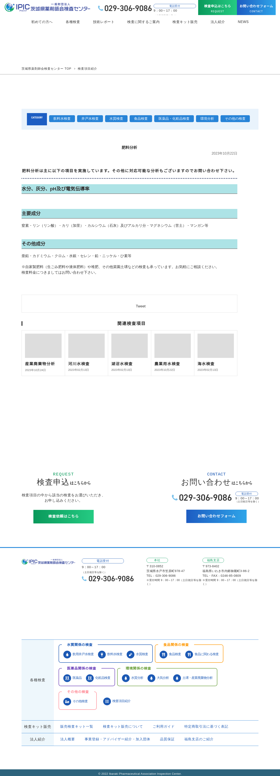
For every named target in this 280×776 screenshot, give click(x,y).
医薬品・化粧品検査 (174, 118)
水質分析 (132, 673)
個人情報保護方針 (119, 620)
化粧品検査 (98, 673)
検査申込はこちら (217, 9)
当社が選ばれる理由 (95, 612)
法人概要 (67, 735)
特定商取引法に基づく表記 (199, 722)
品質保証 (162, 735)
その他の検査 (235, 118)
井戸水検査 (90, 118)
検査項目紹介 (117, 697)
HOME (29, 612)
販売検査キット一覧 (76, 722)
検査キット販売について (120, 722)
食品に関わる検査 (202, 650)
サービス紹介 (57, 612)
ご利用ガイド (158, 722)
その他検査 (75, 697)
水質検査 (116, 118)
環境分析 (207, 118)
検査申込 (86, 620)
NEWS (243, 22)
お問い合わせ (57, 620)
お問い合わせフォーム (256, 9)
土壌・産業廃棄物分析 (193, 673)
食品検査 (141, 118)
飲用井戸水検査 (78, 650)
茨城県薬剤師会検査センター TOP (46, 68)
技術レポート (104, 22)
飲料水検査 (62, 118)
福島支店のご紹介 (193, 735)
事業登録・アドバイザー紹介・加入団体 (115, 735)
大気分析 (158, 673)
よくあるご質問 (236, 612)
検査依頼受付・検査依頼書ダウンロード (183, 612)
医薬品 (72, 673)
